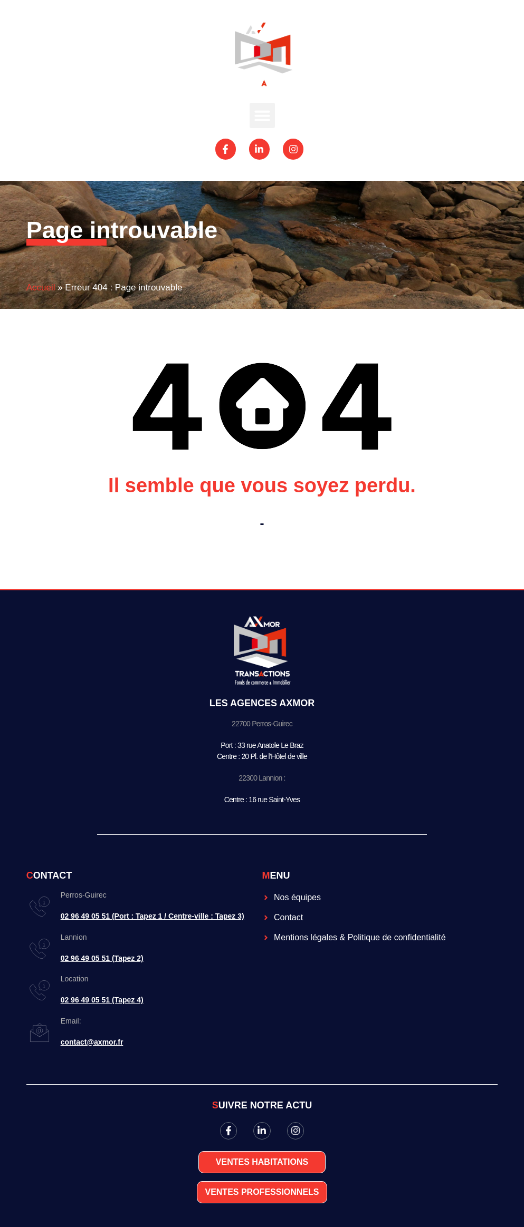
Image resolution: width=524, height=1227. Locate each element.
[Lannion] (39, 949)
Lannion (74, 937)
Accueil (40, 288)
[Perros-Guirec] (39, 906)
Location (75, 979)
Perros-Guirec (84, 895)
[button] (262, 115)
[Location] (39, 990)
